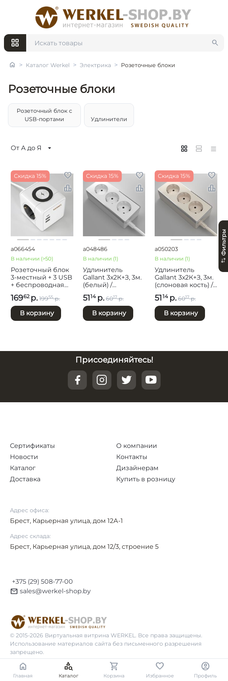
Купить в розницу (145, 479)
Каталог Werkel (48, 65)
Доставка (25, 479)
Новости (24, 457)
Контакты (132, 457)
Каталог (23, 468)
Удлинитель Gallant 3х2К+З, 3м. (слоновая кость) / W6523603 (184, 277)
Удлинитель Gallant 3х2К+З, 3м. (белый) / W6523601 (112, 277)
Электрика (95, 65)
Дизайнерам (137, 468)
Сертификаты (32, 445)
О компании (136, 445)
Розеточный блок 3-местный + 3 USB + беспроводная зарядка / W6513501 (41, 277)
